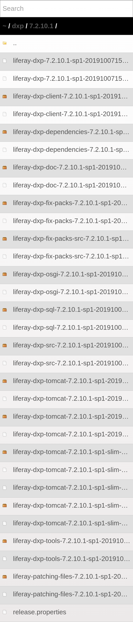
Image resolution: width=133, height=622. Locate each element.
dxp (18, 26)
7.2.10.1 (41, 26)
